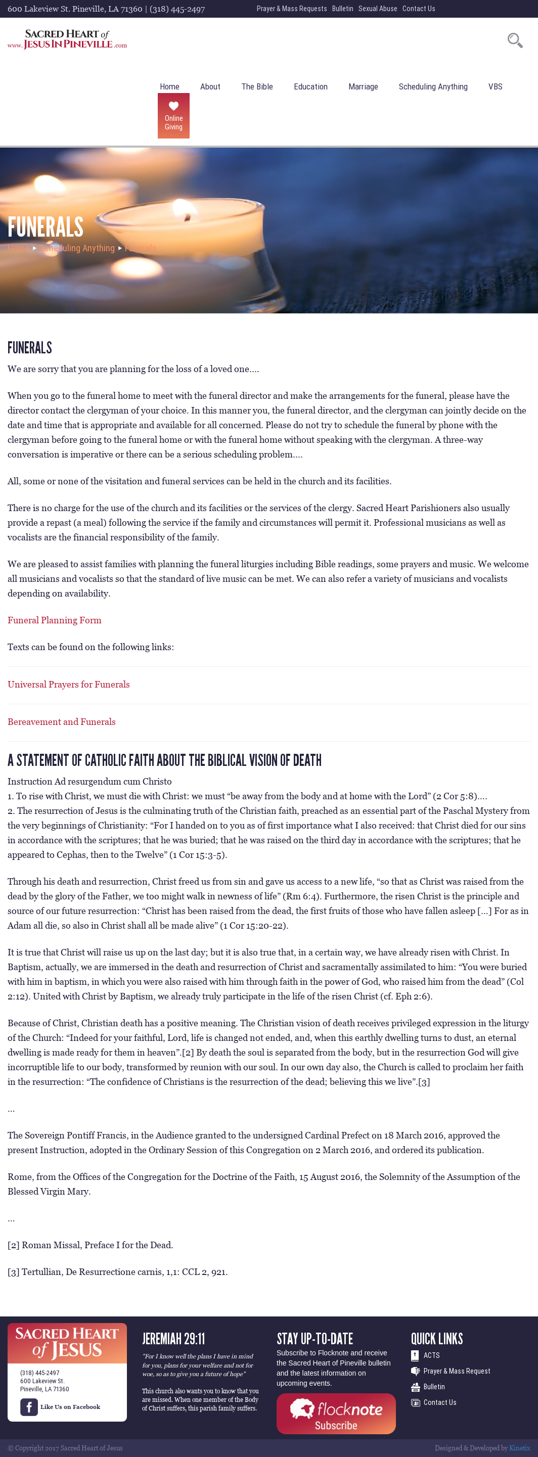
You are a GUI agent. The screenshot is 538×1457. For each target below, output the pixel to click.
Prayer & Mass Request (457, 1371)
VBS (495, 86)
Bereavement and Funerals (62, 721)
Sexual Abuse (377, 8)
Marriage (363, 86)
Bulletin (342, 8)
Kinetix (519, 1448)
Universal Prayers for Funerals (69, 684)
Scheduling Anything (433, 86)
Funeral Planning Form (55, 620)
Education (311, 86)
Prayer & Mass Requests (292, 8)
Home (170, 86)
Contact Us (418, 8)
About (210, 86)
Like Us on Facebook (60, 1406)
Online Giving (174, 122)
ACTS (432, 1355)
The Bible (257, 86)
